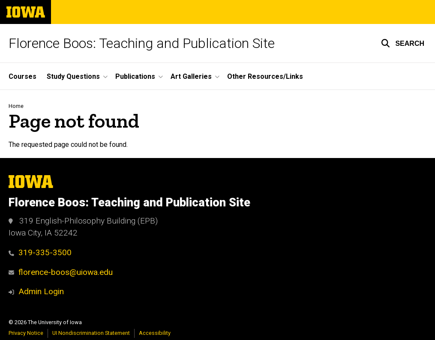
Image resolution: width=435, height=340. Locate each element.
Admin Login (41, 291)
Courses (22, 76)
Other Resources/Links (265, 76)
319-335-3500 (40, 252)
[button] (402, 43)
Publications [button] (135, 76)
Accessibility (155, 333)
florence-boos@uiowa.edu (61, 272)
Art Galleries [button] (191, 76)
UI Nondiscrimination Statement (91, 333)
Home (16, 106)
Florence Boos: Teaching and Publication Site (142, 43)
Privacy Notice (26, 333)
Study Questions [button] (73, 76)
